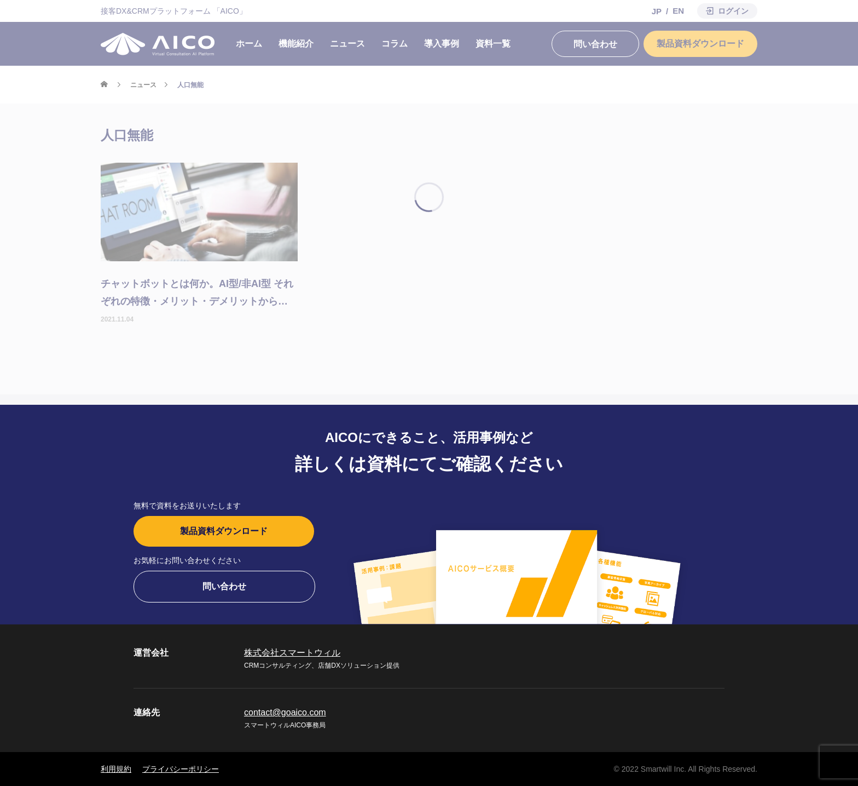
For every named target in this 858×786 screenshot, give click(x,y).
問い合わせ (224, 586)
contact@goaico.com (285, 712)
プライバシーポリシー (180, 769)
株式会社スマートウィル (292, 652)
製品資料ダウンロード (224, 531)
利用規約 (116, 769)
